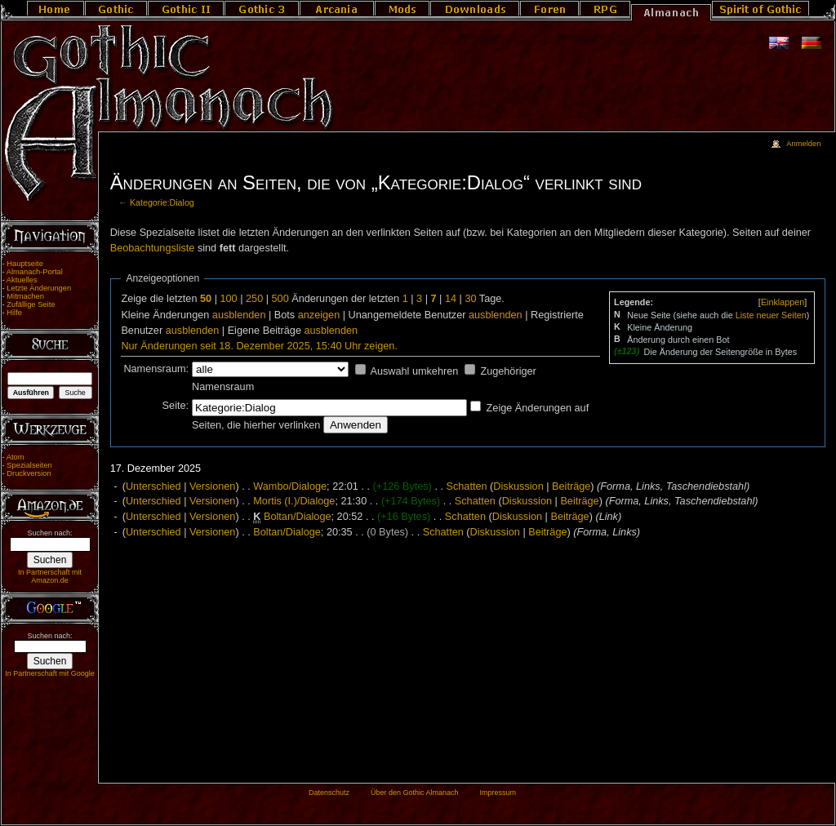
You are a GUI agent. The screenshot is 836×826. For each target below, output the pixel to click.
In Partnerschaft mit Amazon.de (50, 576)
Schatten (466, 486)
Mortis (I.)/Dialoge (294, 501)
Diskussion (518, 486)
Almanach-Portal (35, 272)
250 (254, 298)
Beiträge (571, 486)
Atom (15, 457)
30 (470, 298)
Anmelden (803, 144)
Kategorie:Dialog (162, 202)
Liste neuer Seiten (771, 315)
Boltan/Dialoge (297, 516)
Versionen (212, 486)
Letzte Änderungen (39, 288)
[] (782, 302)
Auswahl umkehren (414, 371)
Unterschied (153, 486)
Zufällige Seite (31, 304)
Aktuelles (22, 280)
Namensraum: (156, 369)
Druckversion (29, 473)
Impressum (497, 792)
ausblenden (239, 315)
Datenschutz (329, 792)
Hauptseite (25, 264)
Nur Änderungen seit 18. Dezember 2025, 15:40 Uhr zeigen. (259, 346)
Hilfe (14, 313)
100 (228, 298)
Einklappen (782, 302)
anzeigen (319, 315)
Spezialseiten (29, 465)
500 (280, 298)
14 (450, 298)
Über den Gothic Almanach (415, 792)
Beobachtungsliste (152, 248)
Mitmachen (25, 296)
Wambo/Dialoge (290, 486)
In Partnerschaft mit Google (50, 673)
